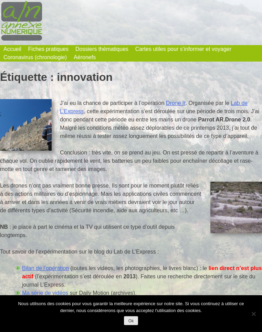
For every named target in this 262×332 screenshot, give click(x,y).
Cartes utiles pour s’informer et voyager (183, 49)
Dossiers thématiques (101, 49)
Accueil (12, 49)
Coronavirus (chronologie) (35, 57)
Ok (131, 321)
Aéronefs (85, 57)
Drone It (176, 103)
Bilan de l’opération (45, 268)
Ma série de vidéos (45, 293)
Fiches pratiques (48, 49)
